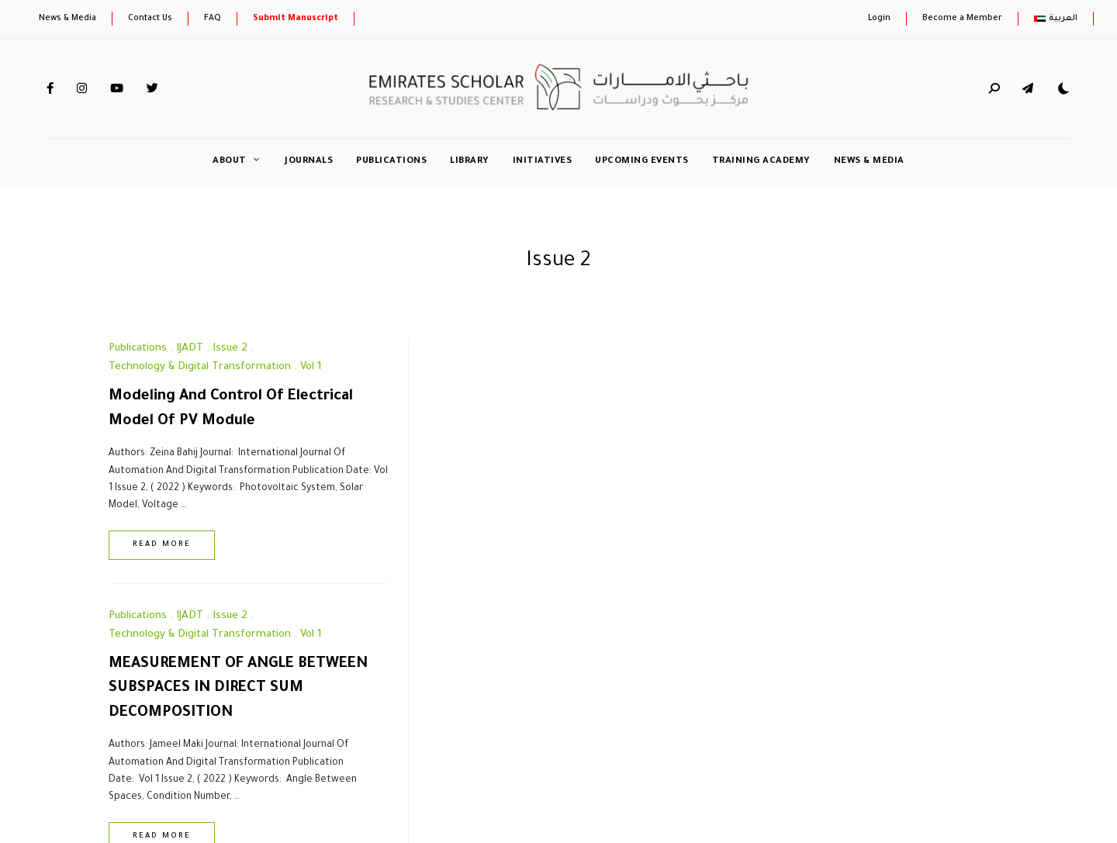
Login (879, 18)
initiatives (542, 162)
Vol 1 (310, 367)
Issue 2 (230, 348)
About (230, 162)
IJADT (189, 348)
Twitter (152, 88)
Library (469, 162)
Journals (309, 162)
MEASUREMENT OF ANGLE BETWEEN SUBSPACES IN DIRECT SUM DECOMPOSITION (557, 421)
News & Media (67, 18)
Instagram (82, 88)
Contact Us (150, 18)
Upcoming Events (642, 162)
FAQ (212, 18)
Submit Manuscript (295, 18)
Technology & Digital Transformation (200, 367)
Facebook (50, 88)
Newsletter (218, 736)
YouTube (117, 88)
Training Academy (761, 162)
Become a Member (962, 18)
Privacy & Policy (311, 736)
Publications (391, 162)
